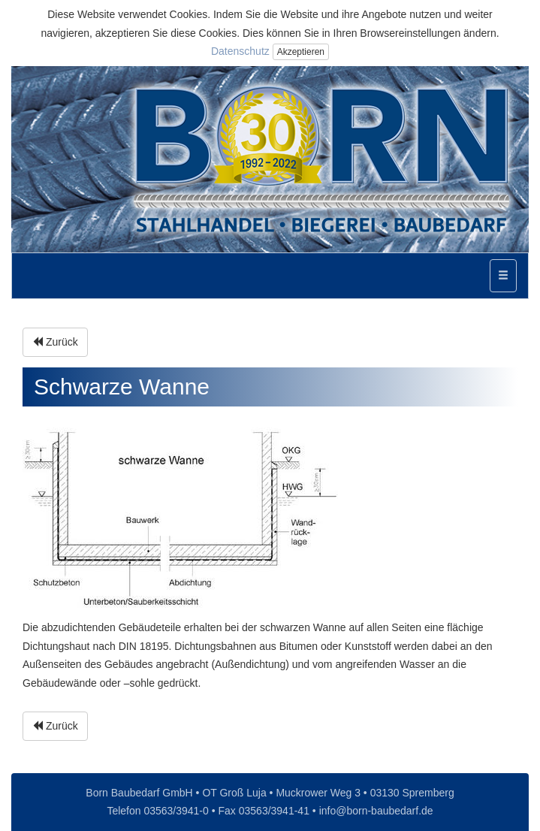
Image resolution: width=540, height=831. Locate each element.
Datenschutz (240, 51)
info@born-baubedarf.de (376, 811)
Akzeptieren (300, 52)
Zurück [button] (55, 342)
